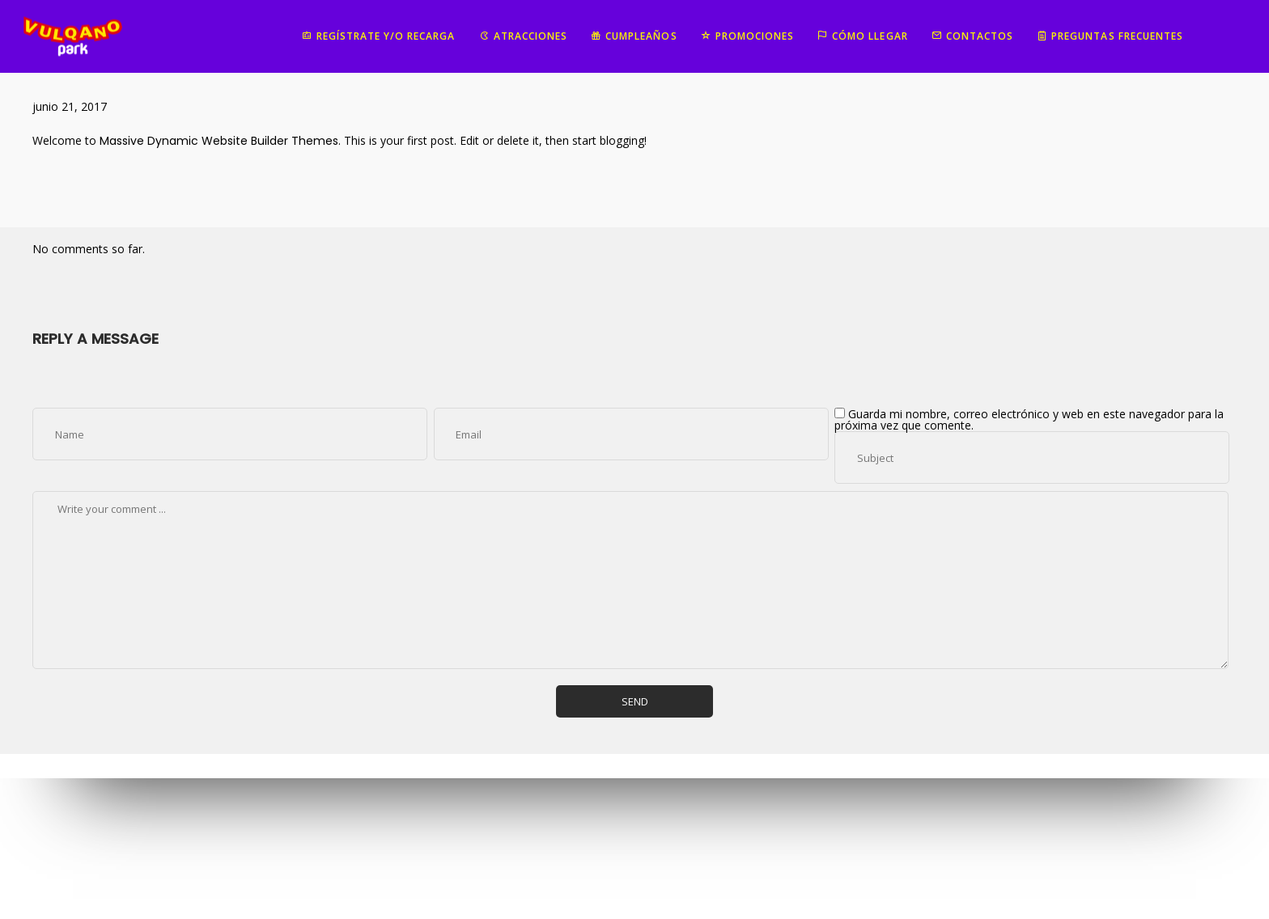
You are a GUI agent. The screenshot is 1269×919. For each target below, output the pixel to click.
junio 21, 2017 (69, 106)
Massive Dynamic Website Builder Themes (219, 141)
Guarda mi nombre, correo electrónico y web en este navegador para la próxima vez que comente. (1029, 419)
